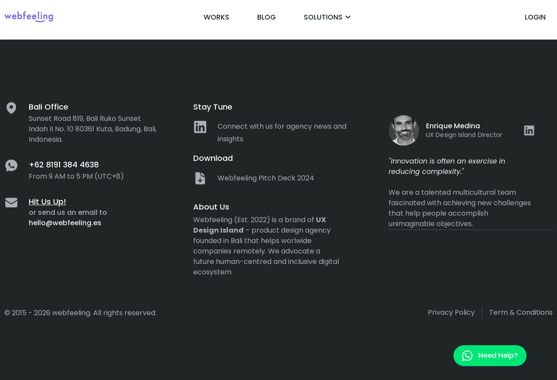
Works (216, 17)
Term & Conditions (521, 312)
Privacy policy (451, 312)
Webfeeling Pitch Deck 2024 (266, 178)
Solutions (328, 17)
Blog (266, 17)
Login (535, 17)
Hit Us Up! (47, 201)
